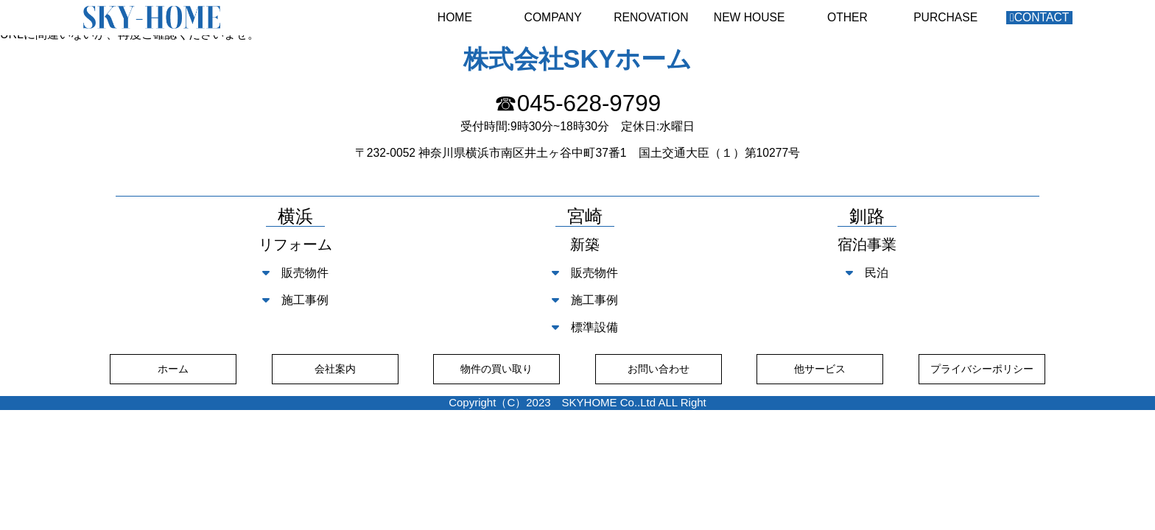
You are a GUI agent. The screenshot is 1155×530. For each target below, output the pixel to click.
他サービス (820, 369)
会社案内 (335, 369)
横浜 (295, 217)
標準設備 (585, 327)
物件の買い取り (496, 369)
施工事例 (295, 300)
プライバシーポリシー (981, 369)
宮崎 (585, 217)
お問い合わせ (658, 369)
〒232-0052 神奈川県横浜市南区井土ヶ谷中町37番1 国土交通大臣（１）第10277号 (577, 152)
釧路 (867, 217)
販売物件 (295, 272)
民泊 (867, 272)
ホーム (173, 369)
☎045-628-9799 (577, 103)
